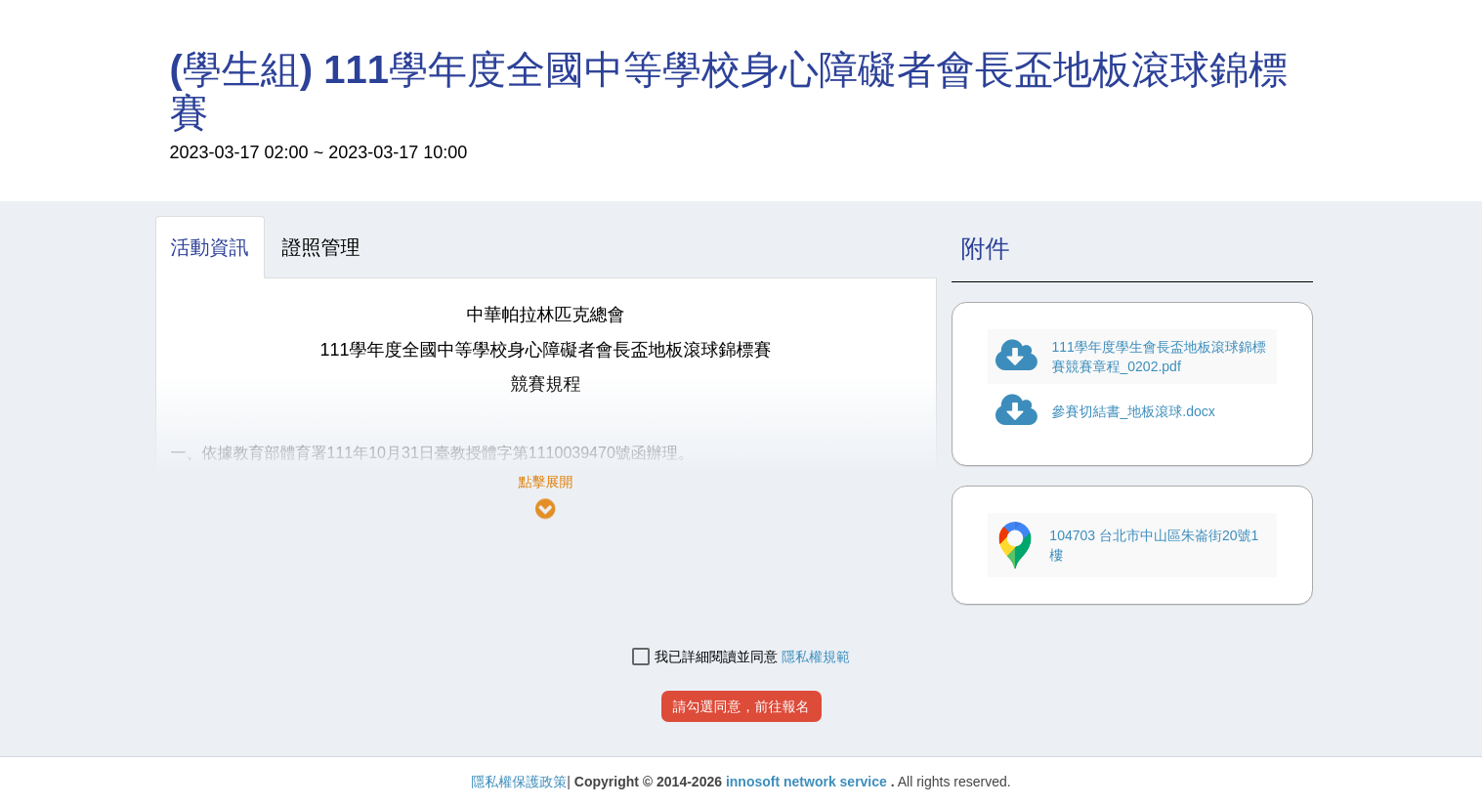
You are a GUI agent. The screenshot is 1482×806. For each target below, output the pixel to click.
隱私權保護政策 (519, 781)
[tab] (210, 247)
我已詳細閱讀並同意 (705, 657)
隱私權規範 (816, 656)
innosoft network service (808, 781)
